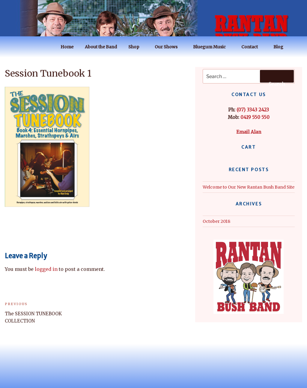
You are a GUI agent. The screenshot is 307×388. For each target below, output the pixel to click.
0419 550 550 (255, 117)
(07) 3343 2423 (253, 110)
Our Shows (169, 47)
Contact (252, 47)
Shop (136, 47)
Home (67, 47)
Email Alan (248, 132)
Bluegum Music (212, 47)
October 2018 (216, 221)
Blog (281, 47)
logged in (46, 269)
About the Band (101, 47)
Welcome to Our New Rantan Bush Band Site (248, 187)
